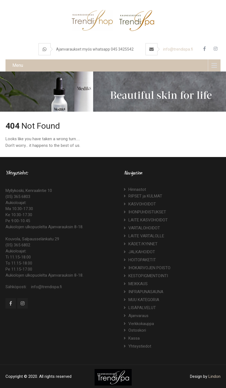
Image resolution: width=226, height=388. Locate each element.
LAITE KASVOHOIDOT (148, 220)
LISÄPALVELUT (142, 307)
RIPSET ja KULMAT (145, 196)
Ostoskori (137, 330)
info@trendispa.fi (178, 49)
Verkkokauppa (141, 323)
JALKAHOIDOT (141, 251)
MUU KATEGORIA (143, 299)
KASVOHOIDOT (142, 204)
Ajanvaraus (138, 315)
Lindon (214, 376)
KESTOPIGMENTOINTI (148, 275)
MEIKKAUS (138, 283)
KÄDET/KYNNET (143, 243)
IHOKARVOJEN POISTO (149, 267)
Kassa (134, 338)
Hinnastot (137, 189)
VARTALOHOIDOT (144, 227)
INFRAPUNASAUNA (145, 291)
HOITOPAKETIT (142, 259)
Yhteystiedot (139, 346)
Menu (17, 65)
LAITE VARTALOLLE (146, 235)
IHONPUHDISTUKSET (147, 212)
